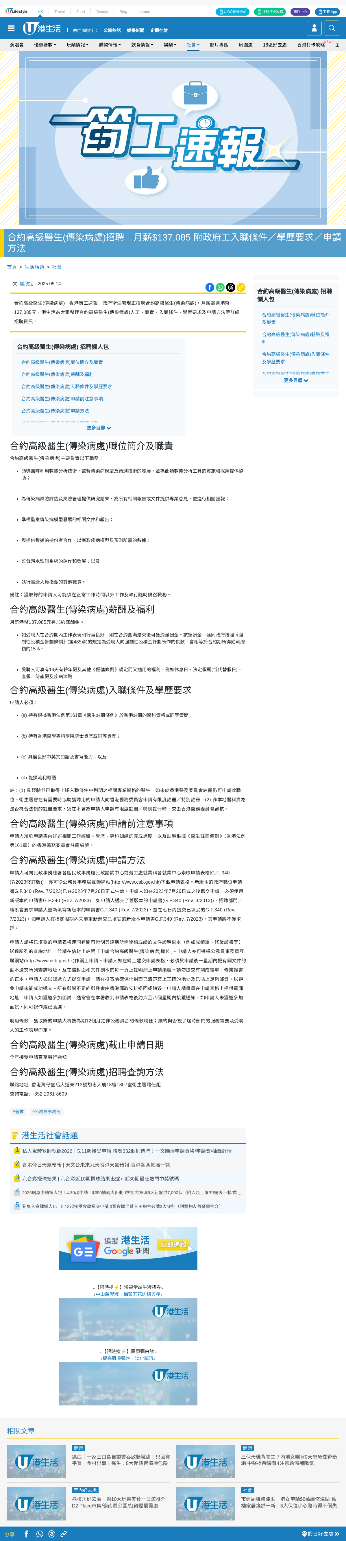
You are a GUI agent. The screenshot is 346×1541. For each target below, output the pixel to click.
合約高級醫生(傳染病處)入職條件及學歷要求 (66, 386)
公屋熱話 (112, 30)
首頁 (12, 267)
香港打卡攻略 (311, 44)
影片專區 (219, 44)
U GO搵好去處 (235, 12)
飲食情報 (140, 44)
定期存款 (159, 30)
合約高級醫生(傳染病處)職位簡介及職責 (62, 362)
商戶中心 (300, 12)
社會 (191, 44)
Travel (59, 12)
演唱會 (17, 44)
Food (80, 12)
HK (40, 12)
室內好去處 (85, 1490)
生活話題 (34, 267)
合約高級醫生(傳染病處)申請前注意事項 (62, 398)
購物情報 (108, 44)
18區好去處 (275, 44)
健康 (78, 1448)
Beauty (102, 12)
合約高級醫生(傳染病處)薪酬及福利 (57, 374)
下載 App (330, 12)
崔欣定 (27, 283)
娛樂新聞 (135, 30)
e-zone (144, 12)
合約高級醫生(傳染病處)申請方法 (55, 410)
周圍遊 (246, 44)
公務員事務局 (48, 1111)
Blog (123, 12)
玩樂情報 (75, 44)
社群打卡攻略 (272, 12)
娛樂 (168, 44)
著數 (19, 1111)
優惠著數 (43, 44)
